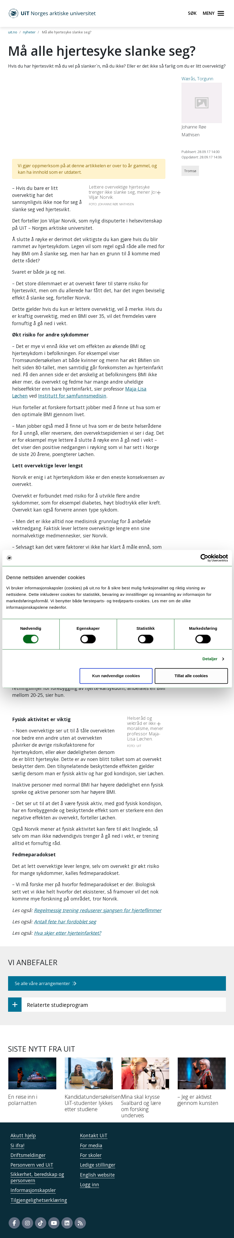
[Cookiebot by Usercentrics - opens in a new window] (204, 558)
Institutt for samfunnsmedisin (72, 395)
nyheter (29, 32)
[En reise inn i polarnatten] (32, 1083)
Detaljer (210, 658)
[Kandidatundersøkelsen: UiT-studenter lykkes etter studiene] (89, 1087)
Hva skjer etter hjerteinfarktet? (67, 933)
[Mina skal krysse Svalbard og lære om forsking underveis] (145, 1090)
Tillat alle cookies (191, 676)
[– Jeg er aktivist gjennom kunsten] (201, 1083)
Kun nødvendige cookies (116, 676)
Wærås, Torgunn (197, 79)
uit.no (12, 32)
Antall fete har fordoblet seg (65, 921)
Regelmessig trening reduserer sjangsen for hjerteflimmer (97, 910)
